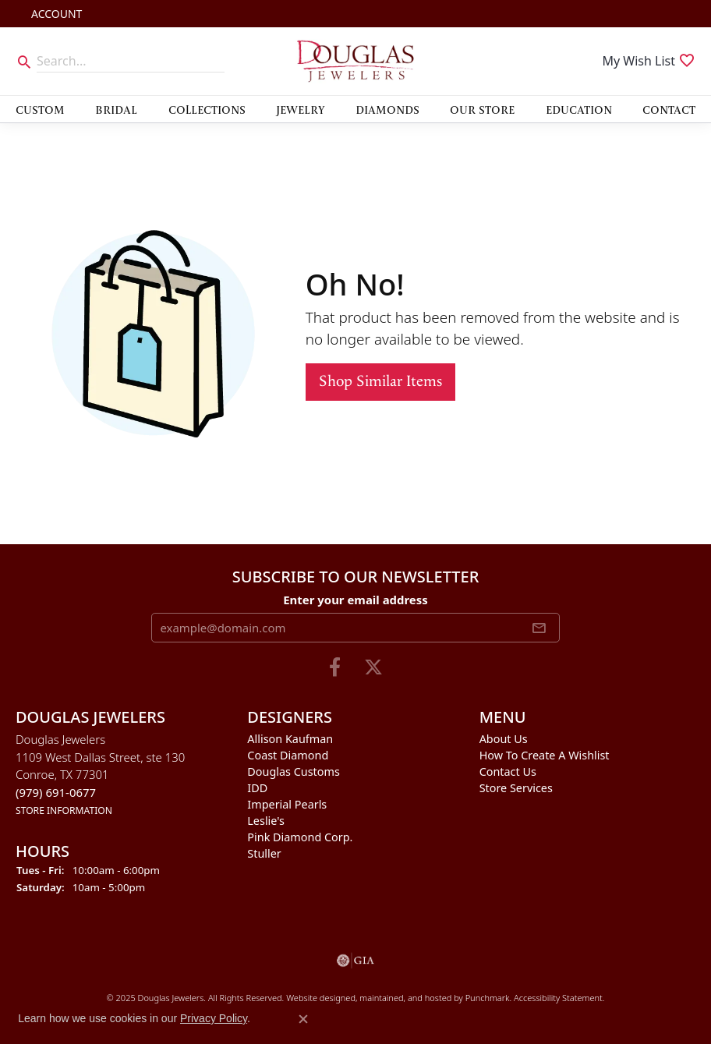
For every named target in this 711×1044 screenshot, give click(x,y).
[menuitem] (355, 960)
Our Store (482, 109)
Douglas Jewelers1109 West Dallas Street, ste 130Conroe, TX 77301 (100, 774)
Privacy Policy (213, 1018)
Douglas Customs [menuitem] (293, 771)
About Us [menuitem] (503, 738)
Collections (207, 109)
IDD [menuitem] (257, 787)
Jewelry (300, 109)
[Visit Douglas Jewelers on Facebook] (334, 667)
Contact (668, 109)
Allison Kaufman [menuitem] (290, 738)
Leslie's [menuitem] (266, 820)
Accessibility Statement (558, 997)
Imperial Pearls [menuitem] (287, 804)
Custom (40, 109)
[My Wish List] (648, 61)
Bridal (116, 109)
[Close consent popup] (303, 1019)
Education (579, 109)
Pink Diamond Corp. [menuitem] (299, 837)
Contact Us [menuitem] (507, 771)
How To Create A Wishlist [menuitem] (544, 755)
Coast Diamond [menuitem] (287, 755)
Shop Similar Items (380, 381)
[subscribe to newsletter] (538, 628)
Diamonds (387, 109)
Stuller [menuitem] (264, 853)
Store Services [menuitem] (516, 787)
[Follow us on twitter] (373, 667)
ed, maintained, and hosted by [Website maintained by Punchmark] (405, 997)
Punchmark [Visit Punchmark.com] (487, 997)
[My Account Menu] (56, 13)
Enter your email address (355, 599)
